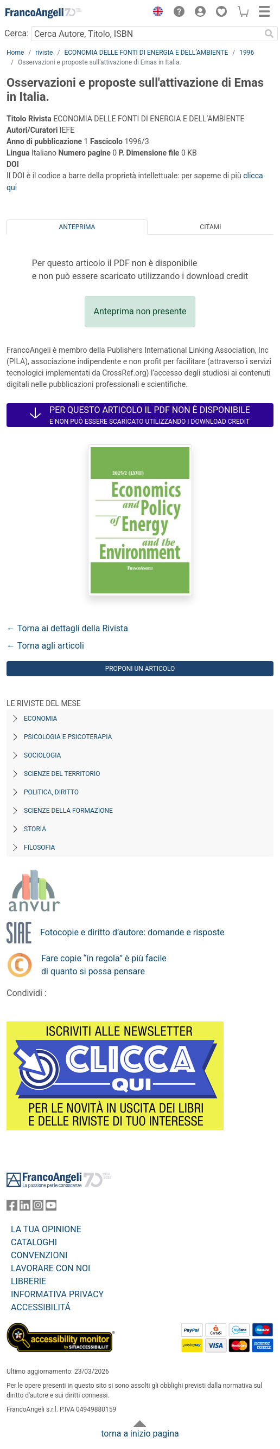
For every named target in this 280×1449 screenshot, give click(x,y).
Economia (40, 718)
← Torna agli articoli (45, 646)
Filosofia (39, 847)
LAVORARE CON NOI (50, 1268)
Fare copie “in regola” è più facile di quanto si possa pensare (104, 964)
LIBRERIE (28, 1281)
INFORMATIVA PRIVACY (57, 1294)
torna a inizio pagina (140, 1433)
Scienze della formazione (68, 810)
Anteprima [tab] (77, 227)
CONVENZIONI (39, 1255)
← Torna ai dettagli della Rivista (67, 628)
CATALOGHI (34, 1242)
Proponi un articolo (140, 668)
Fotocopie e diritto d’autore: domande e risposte (132, 932)
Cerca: (16, 33)
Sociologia (42, 755)
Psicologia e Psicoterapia (68, 737)
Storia (35, 829)
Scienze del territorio (62, 774)
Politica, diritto (51, 792)
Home (15, 52)
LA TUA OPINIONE (46, 1229)
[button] (155, 13)
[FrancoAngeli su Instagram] (38, 1207)
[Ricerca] (269, 33)
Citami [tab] (210, 227)
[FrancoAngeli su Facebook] (12, 1207)
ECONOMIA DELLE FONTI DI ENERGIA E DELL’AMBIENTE (146, 52)
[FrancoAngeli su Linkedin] (25, 1207)
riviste (44, 52)
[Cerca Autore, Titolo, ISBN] (145, 33)
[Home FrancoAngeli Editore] (43, 13)
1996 (246, 52)
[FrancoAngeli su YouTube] (51, 1207)
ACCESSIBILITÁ (41, 1307)
